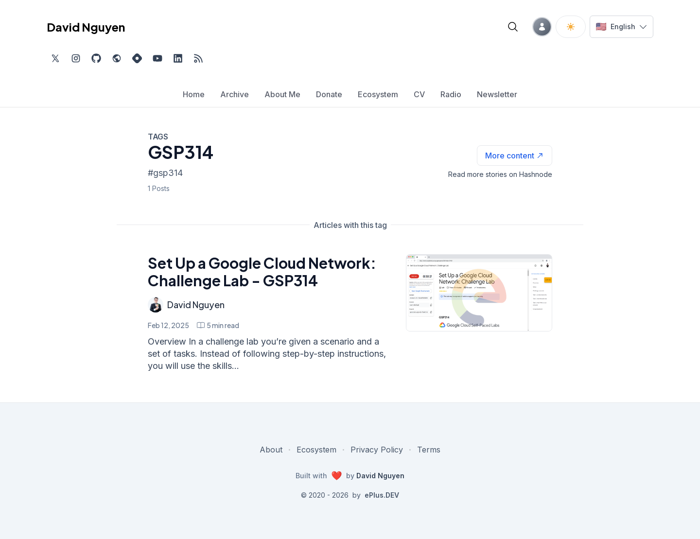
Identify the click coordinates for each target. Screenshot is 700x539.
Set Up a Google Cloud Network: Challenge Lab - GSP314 (262, 272)
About (271, 449)
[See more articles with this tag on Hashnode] (514, 155)
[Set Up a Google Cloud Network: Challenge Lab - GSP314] (479, 292)
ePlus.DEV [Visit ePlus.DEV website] (382, 495)
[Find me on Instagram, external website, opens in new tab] (76, 58)
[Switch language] (621, 27)
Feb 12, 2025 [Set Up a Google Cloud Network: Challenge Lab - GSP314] (168, 325)
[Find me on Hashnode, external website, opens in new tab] (137, 58)
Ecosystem (316, 449)
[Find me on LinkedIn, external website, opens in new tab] (178, 58)
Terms (428, 449)
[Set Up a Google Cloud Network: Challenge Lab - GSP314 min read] (218, 325)
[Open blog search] (513, 26)
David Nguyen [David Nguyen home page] (86, 26)
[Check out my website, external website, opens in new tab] (116, 58)
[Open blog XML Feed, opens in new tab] (198, 58)
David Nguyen (196, 304)
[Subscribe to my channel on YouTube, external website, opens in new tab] (157, 58)
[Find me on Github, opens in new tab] (96, 58)
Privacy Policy (376, 449)
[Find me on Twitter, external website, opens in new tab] (55, 58)
